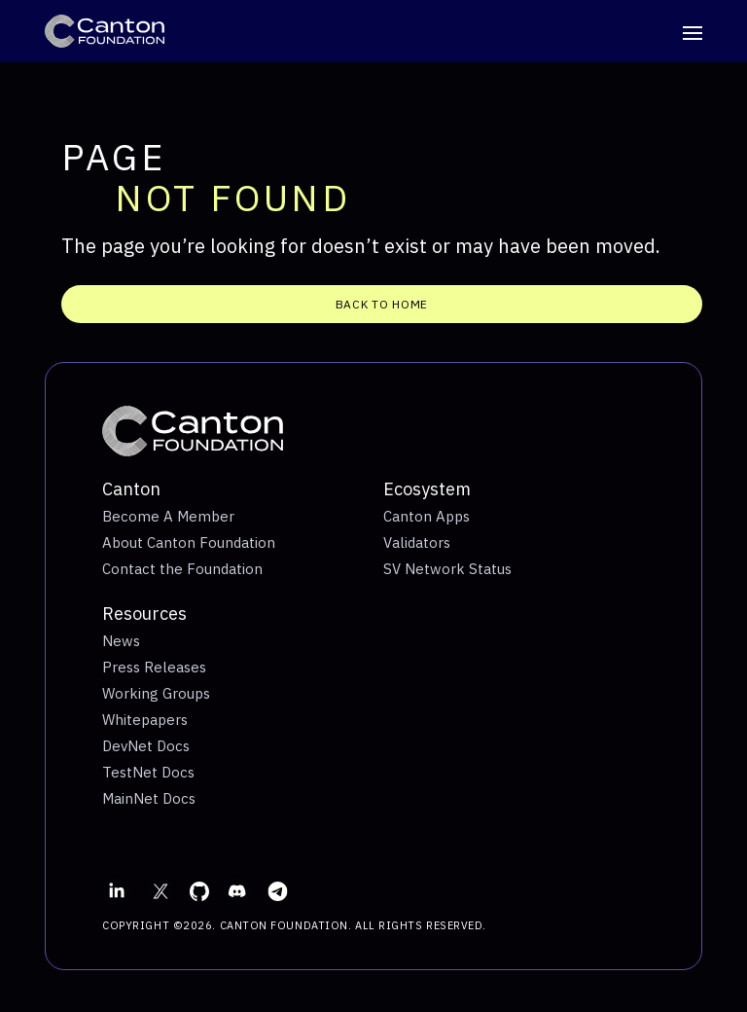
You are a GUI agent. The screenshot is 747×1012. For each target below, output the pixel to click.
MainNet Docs (149, 798)
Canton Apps (426, 516)
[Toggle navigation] (692, 36)
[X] (160, 891)
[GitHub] (199, 891)
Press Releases (154, 667)
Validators (416, 542)
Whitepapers (145, 719)
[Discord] (238, 891)
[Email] (277, 891)
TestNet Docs (148, 772)
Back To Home (382, 304)
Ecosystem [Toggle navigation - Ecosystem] (427, 489)
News (121, 641)
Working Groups (156, 693)
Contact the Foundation (182, 569)
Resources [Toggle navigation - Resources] (144, 613)
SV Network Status (447, 569)
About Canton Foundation (188, 542)
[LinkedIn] (116, 891)
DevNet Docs (146, 746)
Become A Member (168, 516)
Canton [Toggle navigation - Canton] (131, 489)
